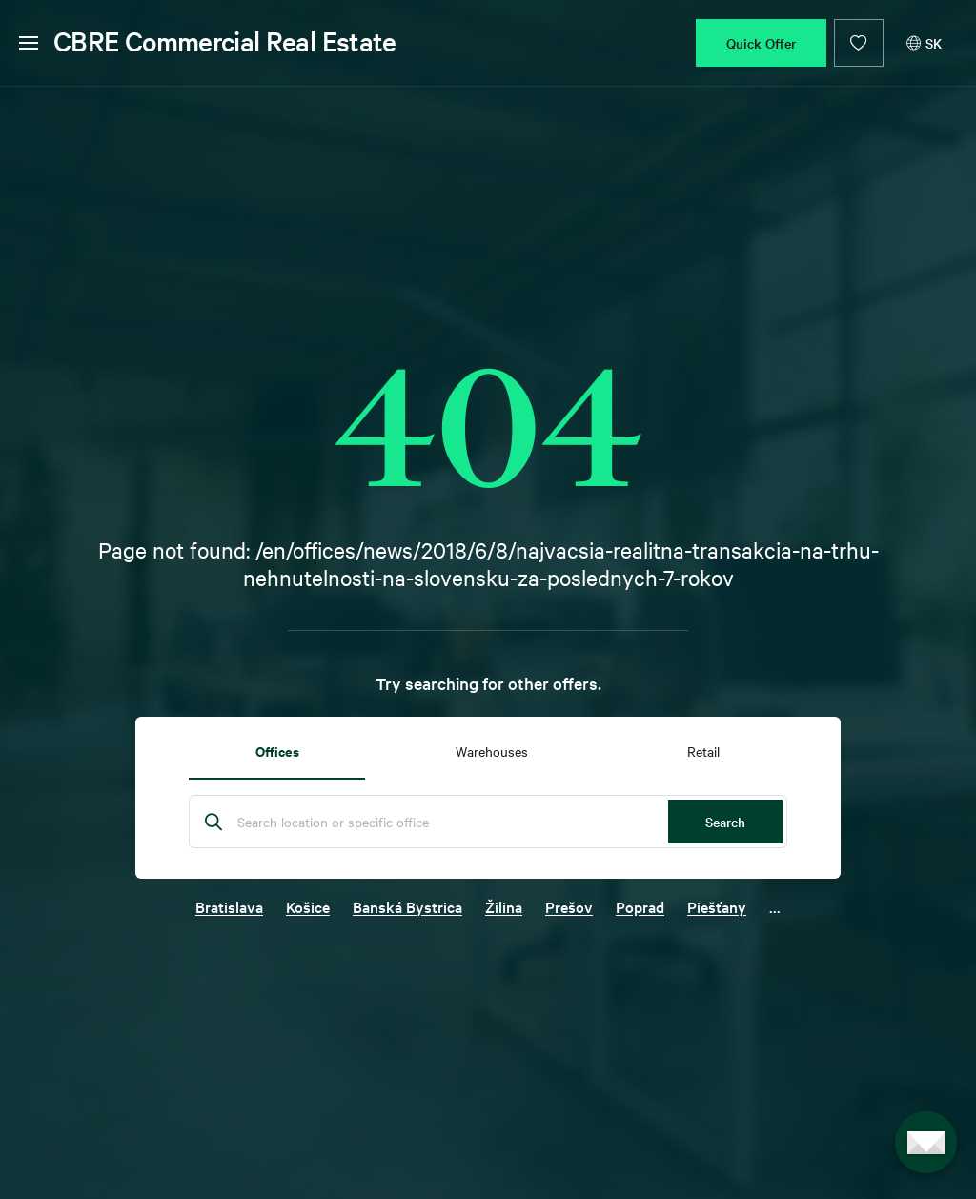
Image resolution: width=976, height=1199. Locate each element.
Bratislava (229, 906)
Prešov (569, 906)
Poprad (640, 906)
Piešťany (716, 906)
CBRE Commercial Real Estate (224, 41)
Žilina (503, 906)
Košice (308, 906)
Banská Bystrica (407, 906)
